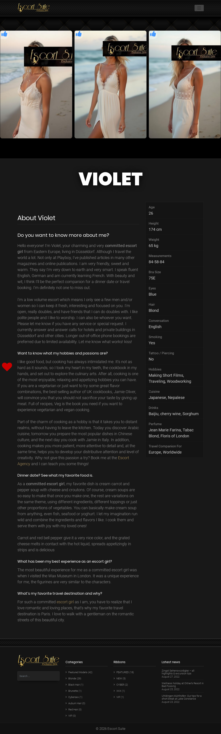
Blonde (72, 678)
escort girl (65, 601)
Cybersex (73, 697)
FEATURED (122, 672)
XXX (118, 690)
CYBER (120, 684)
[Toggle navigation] (199, 8)
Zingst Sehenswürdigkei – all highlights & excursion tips (178, 672)
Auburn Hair (75, 703)
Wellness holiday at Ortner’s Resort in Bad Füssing (183, 685)
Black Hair (74, 684)
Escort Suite (116, 729)
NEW (119, 678)
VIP (70, 715)
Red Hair (73, 709)
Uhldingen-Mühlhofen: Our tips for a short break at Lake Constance (182, 697)
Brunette (73, 690)
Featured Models (77, 672)
